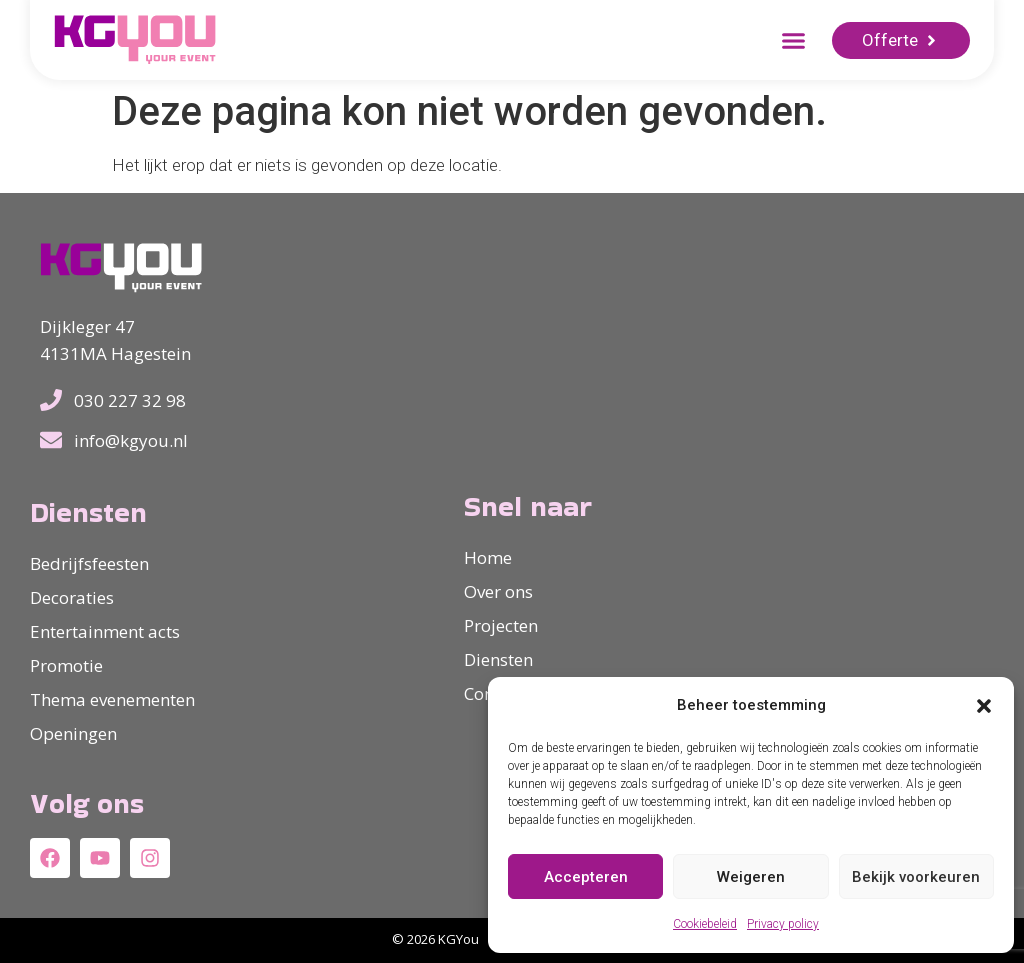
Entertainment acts (105, 631)
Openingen (73, 733)
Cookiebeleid (705, 924)
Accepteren (586, 877)
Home (488, 557)
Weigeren (751, 877)
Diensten (498, 659)
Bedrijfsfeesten (89, 563)
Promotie (66, 665)
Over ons (498, 591)
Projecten (501, 625)
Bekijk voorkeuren (916, 877)
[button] (984, 706)
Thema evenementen (112, 699)
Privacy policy (783, 924)
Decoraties (72, 597)
